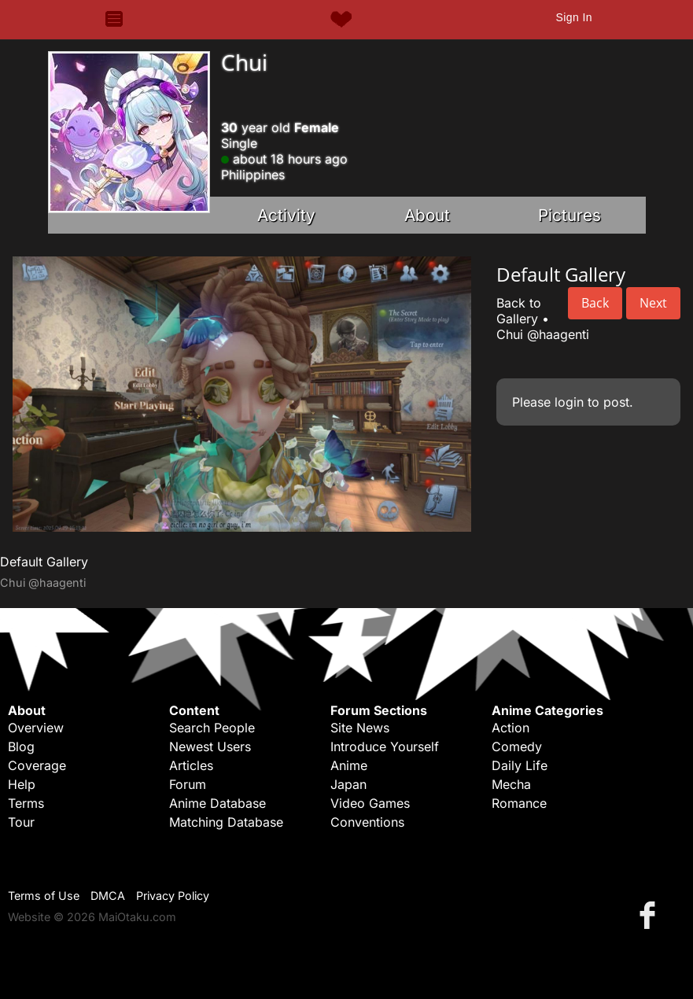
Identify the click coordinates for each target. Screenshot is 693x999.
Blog (21, 746)
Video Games (370, 803)
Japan (348, 784)
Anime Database (217, 803)
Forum (187, 784)
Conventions (367, 822)
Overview (36, 727)
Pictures (569, 215)
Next (653, 302)
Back (595, 302)
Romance (519, 803)
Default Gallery (44, 562)
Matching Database (226, 822)
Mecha (511, 784)
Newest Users (210, 746)
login (569, 402)
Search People (212, 727)
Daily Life (519, 765)
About (427, 215)
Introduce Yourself (384, 746)
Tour (21, 822)
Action (510, 727)
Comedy (517, 746)
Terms (26, 803)
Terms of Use (43, 895)
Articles (191, 765)
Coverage (37, 765)
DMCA (107, 895)
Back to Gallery (518, 310)
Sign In (573, 17)
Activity (286, 215)
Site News (359, 727)
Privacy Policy (172, 895)
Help (21, 784)
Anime (348, 765)
